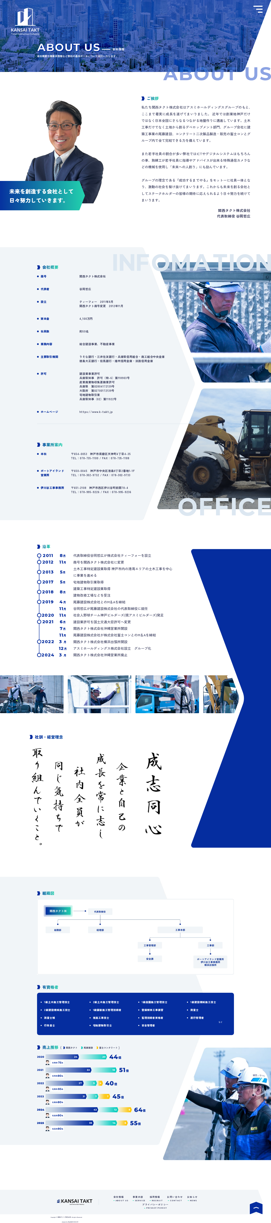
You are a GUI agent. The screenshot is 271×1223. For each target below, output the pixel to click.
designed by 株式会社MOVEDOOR (70, 1222)
